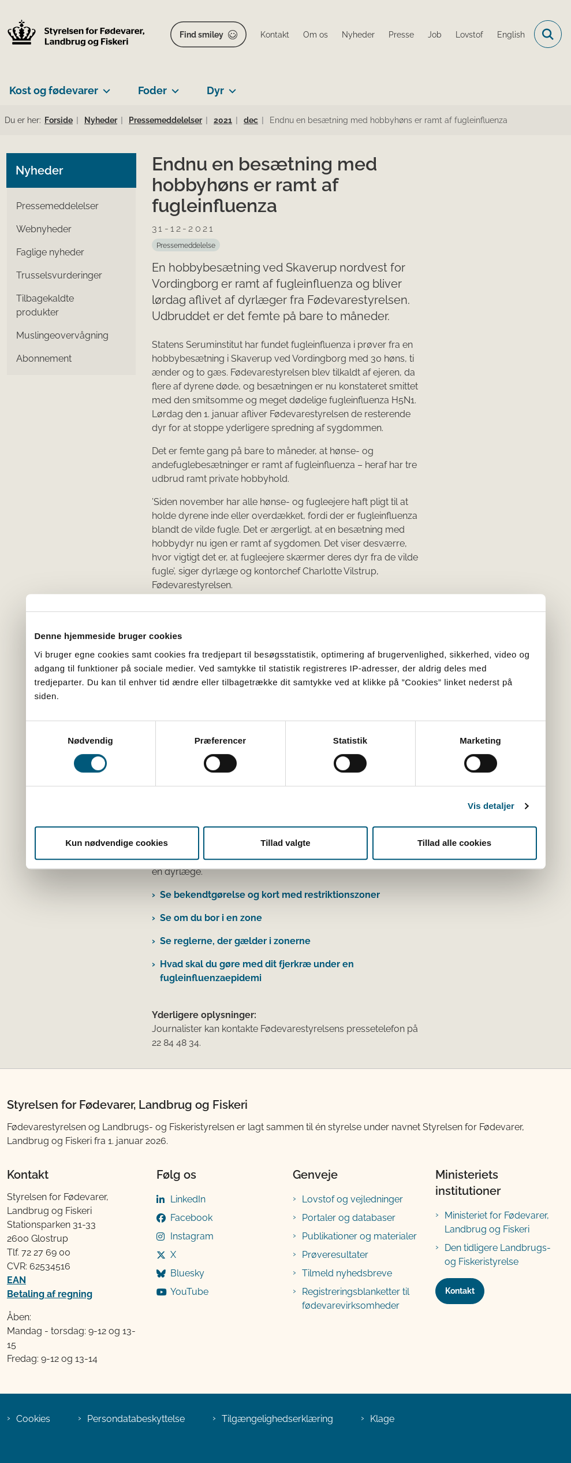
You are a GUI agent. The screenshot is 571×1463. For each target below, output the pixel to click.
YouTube (189, 1291)
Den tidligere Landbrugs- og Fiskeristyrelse (498, 1254)
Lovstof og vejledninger (352, 1199)
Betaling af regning (49, 1294)
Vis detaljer (491, 806)
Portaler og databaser (348, 1217)
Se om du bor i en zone (211, 917)
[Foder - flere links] (173, 86)
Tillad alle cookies (454, 843)
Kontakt (460, 1290)
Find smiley (201, 34)
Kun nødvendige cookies (116, 843)
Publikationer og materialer (359, 1236)
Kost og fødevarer (53, 90)
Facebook (191, 1217)
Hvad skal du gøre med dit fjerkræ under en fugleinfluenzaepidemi (257, 971)
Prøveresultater (335, 1254)
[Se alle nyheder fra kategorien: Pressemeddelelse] (186, 245)
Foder (152, 90)
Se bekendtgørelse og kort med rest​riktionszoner (270, 894)
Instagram (192, 1236)
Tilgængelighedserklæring (277, 1418)
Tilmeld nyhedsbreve (347, 1273)
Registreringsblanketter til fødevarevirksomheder (355, 1298)
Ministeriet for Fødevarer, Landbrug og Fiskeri (497, 1222)
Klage (382, 1418)
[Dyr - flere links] (230, 86)
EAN (16, 1280)
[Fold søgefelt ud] (548, 34)
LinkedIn (188, 1199)
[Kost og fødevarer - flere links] (104, 86)
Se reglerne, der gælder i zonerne (235, 940)
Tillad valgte (285, 843)
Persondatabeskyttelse (136, 1418)
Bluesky (187, 1273)
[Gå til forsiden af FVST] (72, 34)
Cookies (33, 1418)
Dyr (215, 90)
